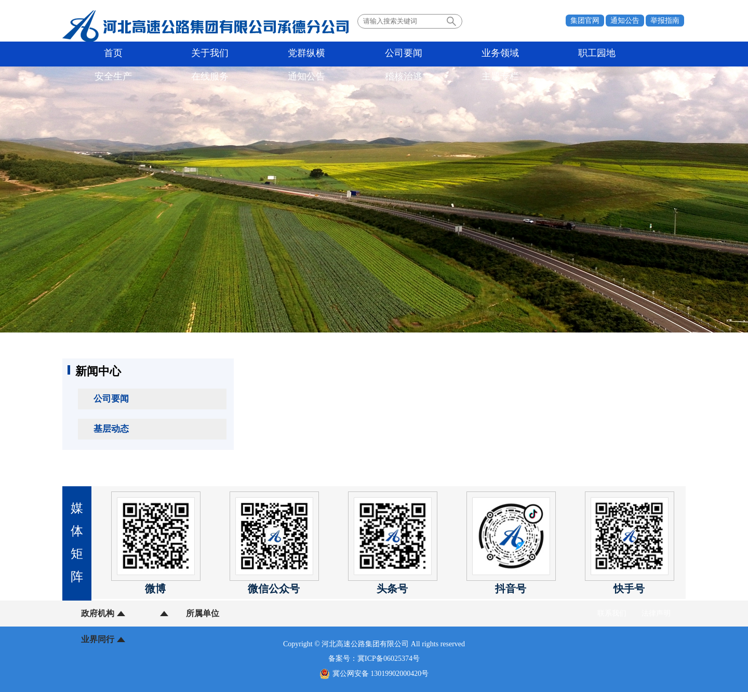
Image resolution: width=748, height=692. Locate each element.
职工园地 (371, 54)
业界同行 (227, 613)
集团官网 (584, 20)
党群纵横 (204, 54)
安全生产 (426, 54)
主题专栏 (648, 54)
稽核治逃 (593, 54)
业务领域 (315, 54)
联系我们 (611, 613)
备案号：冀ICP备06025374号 (374, 658)
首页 (93, 54)
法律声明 (656, 613)
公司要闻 (259, 54)
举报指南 (664, 20)
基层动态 (111, 429)
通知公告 (624, 20)
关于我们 (148, 54)
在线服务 (482, 54)
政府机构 (97, 613)
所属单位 (162, 613)
